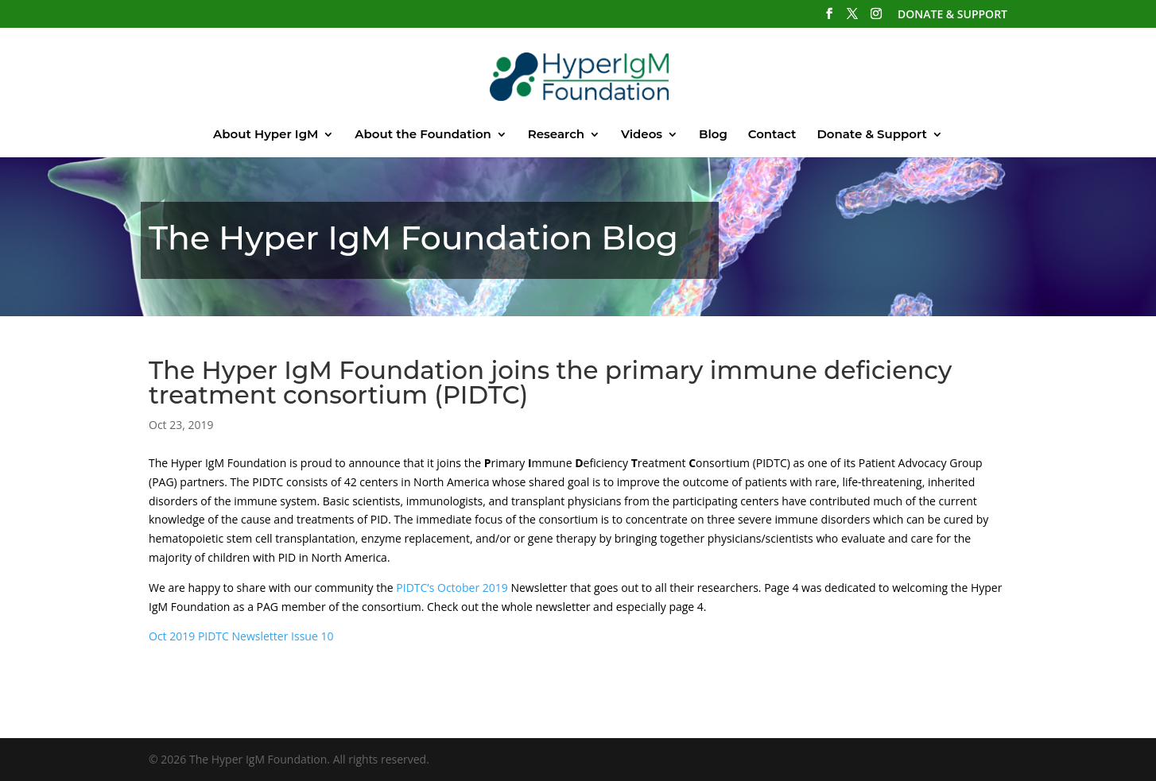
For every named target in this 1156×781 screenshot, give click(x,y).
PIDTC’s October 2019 (452, 587)
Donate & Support (872, 135)
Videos (641, 135)
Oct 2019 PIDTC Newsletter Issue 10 (241, 636)
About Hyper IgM (265, 135)
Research (556, 135)
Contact (772, 135)
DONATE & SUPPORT (952, 15)
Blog (713, 135)
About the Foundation (423, 135)
